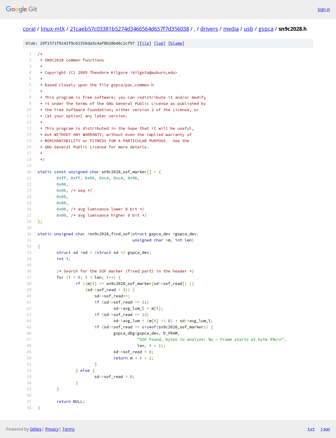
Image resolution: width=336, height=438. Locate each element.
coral (29, 28)
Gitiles (35, 429)
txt (311, 428)
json (325, 428)
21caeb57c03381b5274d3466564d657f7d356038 (129, 28)
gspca (265, 28)
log (159, 43)
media (231, 28)
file (144, 43)
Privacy (52, 429)
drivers (209, 28)
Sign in (324, 9)
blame (176, 43)
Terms (68, 429)
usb (248, 28)
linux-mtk (53, 28)
